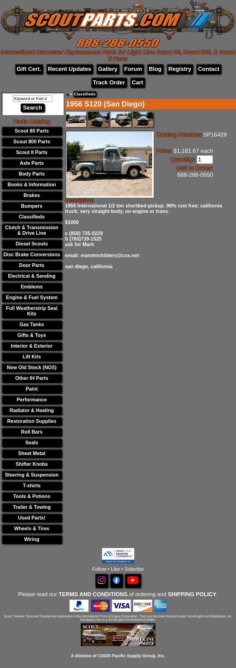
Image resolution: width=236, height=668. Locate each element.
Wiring (31, 539)
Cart (137, 82)
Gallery (107, 69)
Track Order (109, 82)
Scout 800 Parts (31, 141)
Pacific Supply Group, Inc (138, 655)
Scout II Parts (31, 152)
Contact (208, 69)
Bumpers (31, 206)
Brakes (32, 195)
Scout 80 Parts (32, 130)
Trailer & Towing (32, 507)
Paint (32, 389)
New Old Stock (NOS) (32, 367)
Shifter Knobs (32, 464)
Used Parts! (31, 517)
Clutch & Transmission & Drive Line (31, 230)
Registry (179, 69)
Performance (32, 399)
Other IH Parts (31, 378)
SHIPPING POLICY (192, 594)
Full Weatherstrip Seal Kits (31, 311)
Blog (155, 69)
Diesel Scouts (32, 243)
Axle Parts (32, 163)
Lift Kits (31, 356)
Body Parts (32, 173)
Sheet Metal (31, 453)
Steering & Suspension (32, 474)
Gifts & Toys (32, 335)
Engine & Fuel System (31, 297)
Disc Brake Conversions (31, 254)
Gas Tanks (31, 324)
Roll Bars (31, 431)
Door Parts (31, 265)
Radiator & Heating (32, 410)
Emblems (32, 286)
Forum (133, 69)
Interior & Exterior (32, 346)
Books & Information (32, 184)
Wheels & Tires (31, 528)
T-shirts (32, 485)
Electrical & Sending (32, 276)
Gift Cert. (29, 69)
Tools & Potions (31, 496)
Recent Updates (69, 69)
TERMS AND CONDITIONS (93, 594)
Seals (31, 442)
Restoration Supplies (31, 421)
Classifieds (32, 216)
